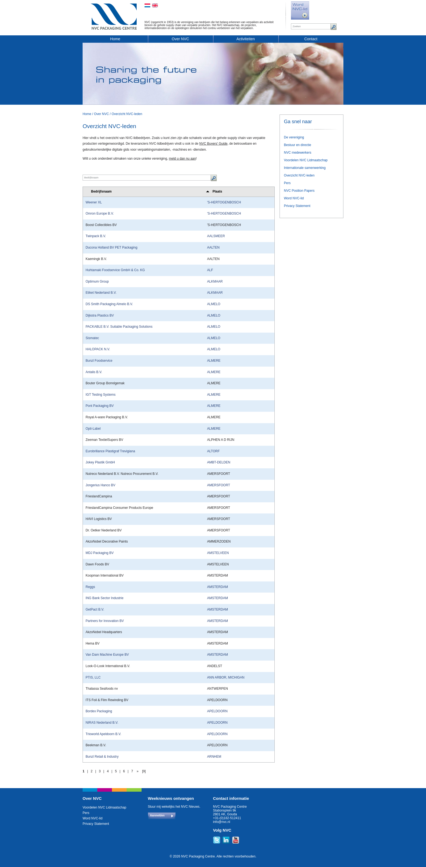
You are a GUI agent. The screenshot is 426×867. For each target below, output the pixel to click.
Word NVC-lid (294, 198)
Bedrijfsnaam (101, 191)
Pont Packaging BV (100, 406)
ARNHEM (214, 756)
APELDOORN (217, 711)
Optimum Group (97, 281)
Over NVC (180, 39)
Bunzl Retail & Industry (102, 756)
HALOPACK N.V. (98, 349)
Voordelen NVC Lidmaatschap (306, 160)
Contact (310, 39)
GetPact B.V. (95, 609)
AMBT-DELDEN (218, 462)
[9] (144, 771)
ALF (210, 270)
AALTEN (213, 247)
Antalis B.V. (94, 372)
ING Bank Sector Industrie (104, 598)
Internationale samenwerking (304, 168)
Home (115, 39)
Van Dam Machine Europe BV (107, 655)
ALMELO (213, 304)
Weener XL (94, 202)
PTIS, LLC (93, 677)
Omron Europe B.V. (100, 213)
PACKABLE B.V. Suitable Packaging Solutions (119, 327)
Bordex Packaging (99, 711)
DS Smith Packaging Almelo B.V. (109, 304)
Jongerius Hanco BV (100, 485)
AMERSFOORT (218, 485)
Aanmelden (157, 815)
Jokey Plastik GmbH (100, 462)
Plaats (217, 191)
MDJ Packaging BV (100, 553)
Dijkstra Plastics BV (100, 315)
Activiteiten (245, 39)
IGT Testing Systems (100, 395)
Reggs (90, 587)
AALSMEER (216, 236)
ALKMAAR (215, 281)
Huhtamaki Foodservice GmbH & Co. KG (115, 270)
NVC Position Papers (299, 191)
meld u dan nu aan (182, 158)
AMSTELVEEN (218, 553)
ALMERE (213, 361)
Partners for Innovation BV (105, 621)
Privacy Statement (297, 206)
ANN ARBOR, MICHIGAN (225, 677)
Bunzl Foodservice (99, 361)
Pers (287, 183)
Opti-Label (93, 429)
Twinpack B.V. (96, 236)
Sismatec (92, 338)
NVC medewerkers (297, 152)
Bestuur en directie (297, 145)
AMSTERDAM (217, 587)
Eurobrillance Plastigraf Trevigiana (110, 451)
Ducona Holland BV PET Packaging (111, 247)
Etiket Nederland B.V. (101, 293)
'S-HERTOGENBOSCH (224, 202)
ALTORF (213, 451)
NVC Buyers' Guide (213, 143)
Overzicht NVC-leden (127, 114)
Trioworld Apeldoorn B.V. (103, 734)
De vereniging (294, 137)
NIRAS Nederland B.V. (102, 722)
